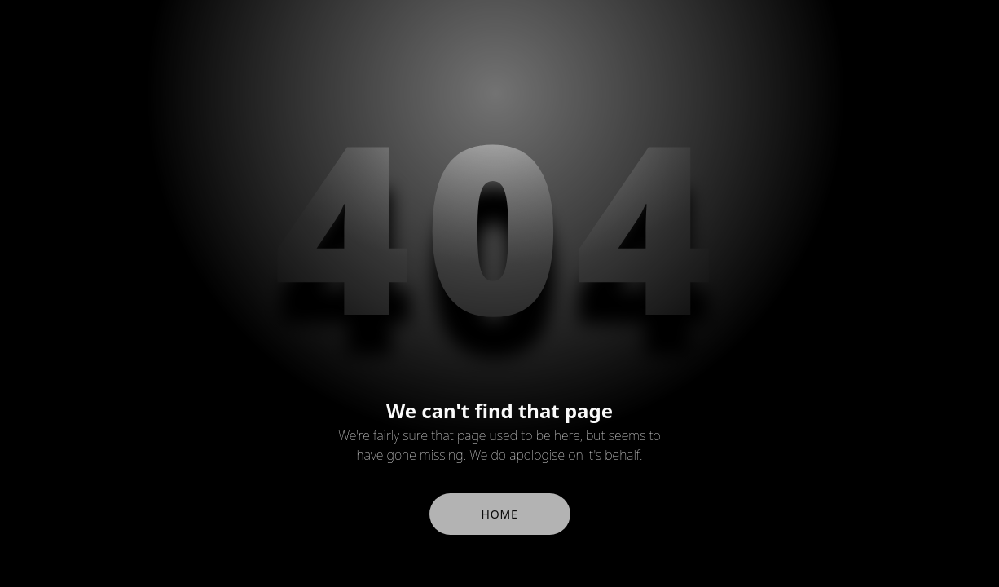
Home (500, 514)
